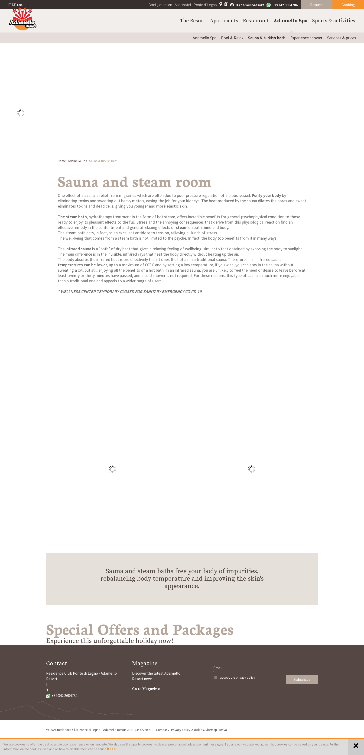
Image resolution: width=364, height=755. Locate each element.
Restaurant (256, 21)
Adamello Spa (290, 21)
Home (62, 161)
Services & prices (341, 37)
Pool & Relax (232, 37)
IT (9, 4)
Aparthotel (183, 4)
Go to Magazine (146, 689)
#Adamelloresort (250, 5)
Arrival (223, 730)
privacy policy (245, 677)
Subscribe (302, 679)
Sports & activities (333, 21)
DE (14, 4)
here (111, 749)
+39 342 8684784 (282, 5)
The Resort (192, 21)
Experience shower (306, 37)
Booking (348, 4)
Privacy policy (180, 730)
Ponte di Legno (205, 4)
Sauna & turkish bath (267, 37)
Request (316, 4)
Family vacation (160, 4)
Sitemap (211, 730)
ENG (20, 4)
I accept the (237, 677)
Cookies (198, 730)
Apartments (224, 21)
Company (162, 730)
